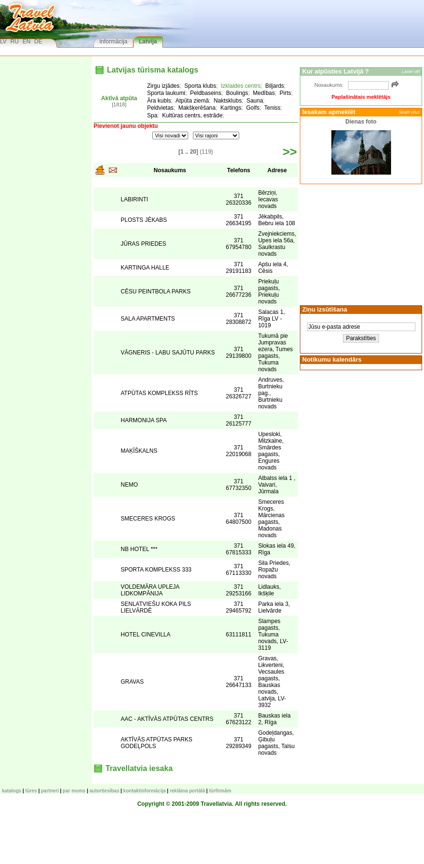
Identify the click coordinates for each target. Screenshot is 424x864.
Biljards (274, 86)
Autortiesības (104, 790)
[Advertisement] (359, 243)
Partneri (50, 790)
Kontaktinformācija (144, 790)
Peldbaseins (205, 93)
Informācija (113, 41)
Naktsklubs (227, 100)
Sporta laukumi (166, 93)
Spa (152, 115)
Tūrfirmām (220, 790)
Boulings (237, 93)
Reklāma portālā (187, 790)
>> (290, 152)
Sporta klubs (200, 86)
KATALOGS (11, 790)
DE (38, 41)
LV (3, 41)
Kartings (230, 107)
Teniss (272, 107)
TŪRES (31, 790)
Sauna (254, 100)
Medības (264, 93)
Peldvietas (160, 107)
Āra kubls (159, 100)
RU (15, 41)
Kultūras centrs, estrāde (192, 115)
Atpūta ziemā (192, 100)
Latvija (148, 41)
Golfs (253, 107)
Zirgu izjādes (163, 86)
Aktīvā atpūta (119, 98)
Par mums (74, 790)
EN (26, 41)
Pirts (285, 93)
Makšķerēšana (196, 107)
